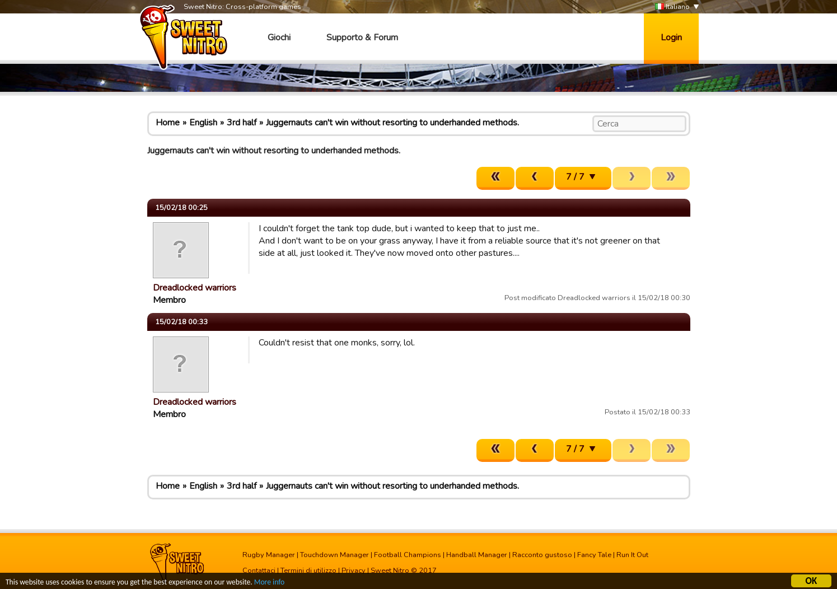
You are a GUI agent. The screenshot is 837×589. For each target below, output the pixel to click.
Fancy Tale (594, 555)
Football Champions (407, 555)
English (203, 122)
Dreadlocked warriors (194, 288)
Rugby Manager (268, 555)
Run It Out (632, 555)
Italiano (672, 7)
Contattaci (258, 570)
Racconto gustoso (542, 555)
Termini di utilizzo (308, 570)
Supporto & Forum (362, 37)
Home (168, 122)
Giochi (279, 37)
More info (269, 583)
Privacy (354, 570)
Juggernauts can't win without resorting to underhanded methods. (392, 122)
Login (671, 37)
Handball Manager (476, 555)
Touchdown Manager (334, 555)
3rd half (241, 122)
